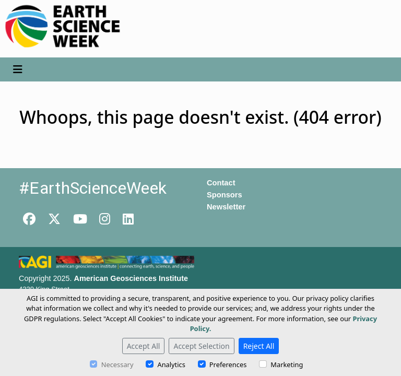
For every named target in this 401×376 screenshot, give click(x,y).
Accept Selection (201, 346)
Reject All (259, 346)
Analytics (171, 364)
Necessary (117, 364)
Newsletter (226, 207)
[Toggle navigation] (17, 69)
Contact (221, 183)
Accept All (143, 346)
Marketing (286, 364)
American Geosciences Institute (131, 278)
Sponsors (224, 195)
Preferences (227, 364)
